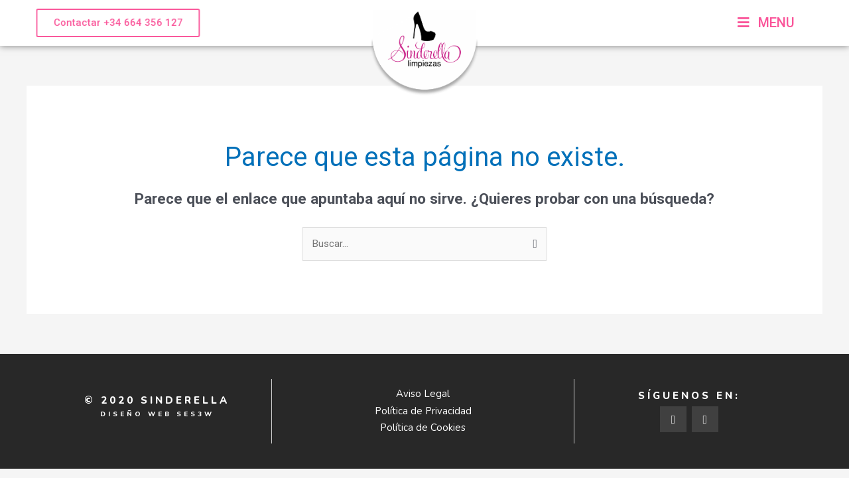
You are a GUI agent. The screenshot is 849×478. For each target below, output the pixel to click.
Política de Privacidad (423, 411)
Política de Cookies (423, 427)
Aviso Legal (423, 393)
